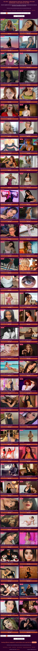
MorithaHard (21, 600)
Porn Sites (10, 10)
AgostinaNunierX (22, 429)
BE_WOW (21, 257)
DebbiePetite (2, 275)
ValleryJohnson (21, 206)
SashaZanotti (2, 172)
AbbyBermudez (3, 326)
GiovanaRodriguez (3, 360)
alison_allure (2, 565)
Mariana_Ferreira (3, 514)
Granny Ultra (33, 10)
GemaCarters (2, 583)
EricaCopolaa (2, 429)
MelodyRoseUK (21, 35)
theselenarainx (2, 35)
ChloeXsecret (21, 360)
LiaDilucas (2, 377)
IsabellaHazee (2, 411)
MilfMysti (20, 275)
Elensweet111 (21, 548)
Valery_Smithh (21, 531)
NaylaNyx (21, 377)
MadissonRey (21, 411)
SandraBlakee (2, 257)
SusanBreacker (2, 69)
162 (27, 13)
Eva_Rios (21, 480)
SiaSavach (21, 514)
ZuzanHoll (21, 343)
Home (15, 638)
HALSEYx (21, 121)
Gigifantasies (21, 103)
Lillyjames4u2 (2, 121)
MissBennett (2, 394)
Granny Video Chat (19, 10)
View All (2, 13)
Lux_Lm (1, 600)
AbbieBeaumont (3, 497)
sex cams (34, 642)
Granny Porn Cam (5, 10)
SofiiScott (21, 326)
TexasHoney (2, 103)
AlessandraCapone (3, 480)
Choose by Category (20, 638)
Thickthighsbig (2, 18)
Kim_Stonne (21, 69)
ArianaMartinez (2, 240)
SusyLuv (1, 531)
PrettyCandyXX (2, 86)
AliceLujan (21, 565)
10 (21, 13)
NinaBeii (20, 223)
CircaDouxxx (2, 343)
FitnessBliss (21, 18)
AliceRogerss (21, 172)
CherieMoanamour (22, 86)
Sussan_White (21, 189)
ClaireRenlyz (2, 548)
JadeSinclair (21, 240)
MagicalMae (2, 189)
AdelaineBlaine (2, 206)
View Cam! (9, 33)
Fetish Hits (18, 649)
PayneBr (20, 497)
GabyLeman (21, 583)
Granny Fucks (14, 10)
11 (23, 13)
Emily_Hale (21, 52)
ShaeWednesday (3, 52)
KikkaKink (2, 223)
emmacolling (21, 394)
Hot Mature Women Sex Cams (27, 10)
